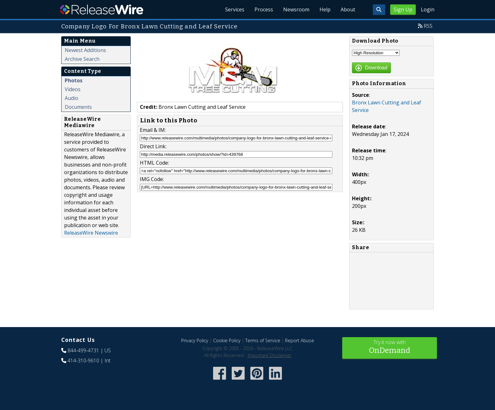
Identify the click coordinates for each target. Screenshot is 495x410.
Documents (78, 106)
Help (325, 9)
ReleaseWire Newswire (91, 232)
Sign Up (403, 9)
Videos (73, 89)
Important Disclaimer (269, 355)
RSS (428, 25)
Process (263, 9)
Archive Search (82, 59)
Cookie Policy (227, 340)
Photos (73, 80)
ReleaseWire (101, 9)
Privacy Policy (194, 340)
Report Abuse (299, 340)
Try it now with (389, 347)
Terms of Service (262, 340)
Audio (71, 98)
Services (234, 9)
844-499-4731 (83, 350)
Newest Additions (85, 50)
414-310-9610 (83, 360)
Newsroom (296, 9)
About (348, 9)
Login (427, 9)
